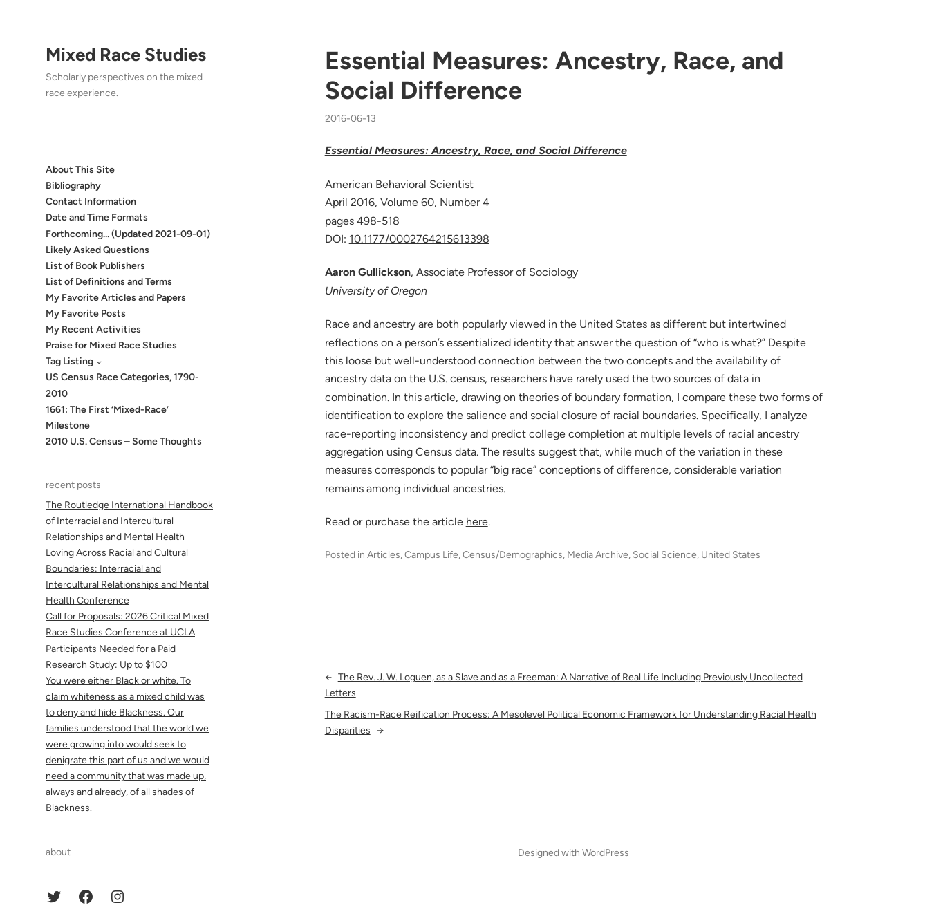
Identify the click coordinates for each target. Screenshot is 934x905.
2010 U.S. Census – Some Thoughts (124, 441)
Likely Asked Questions (97, 250)
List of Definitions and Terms (109, 282)
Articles (383, 555)
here (477, 521)
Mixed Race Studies (126, 55)
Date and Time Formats (97, 217)
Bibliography (73, 186)
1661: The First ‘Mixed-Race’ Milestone (107, 417)
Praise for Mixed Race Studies (111, 345)
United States (730, 555)
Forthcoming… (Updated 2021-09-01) (128, 234)
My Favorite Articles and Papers (116, 298)
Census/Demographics (513, 555)
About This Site (80, 170)
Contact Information (91, 201)
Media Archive (597, 555)
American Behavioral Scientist (399, 184)
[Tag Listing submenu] (99, 361)
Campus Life (431, 555)
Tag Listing (69, 361)
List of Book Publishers (95, 266)
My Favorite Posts (86, 313)
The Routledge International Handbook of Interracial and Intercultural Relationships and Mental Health (129, 521)
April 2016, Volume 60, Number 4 (407, 202)
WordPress (605, 853)
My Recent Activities (93, 329)
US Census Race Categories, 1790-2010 (122, 385)
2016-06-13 (350, 118)
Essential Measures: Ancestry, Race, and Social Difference (554, 75)
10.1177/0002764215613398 (419, 238)
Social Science (665, 555)
